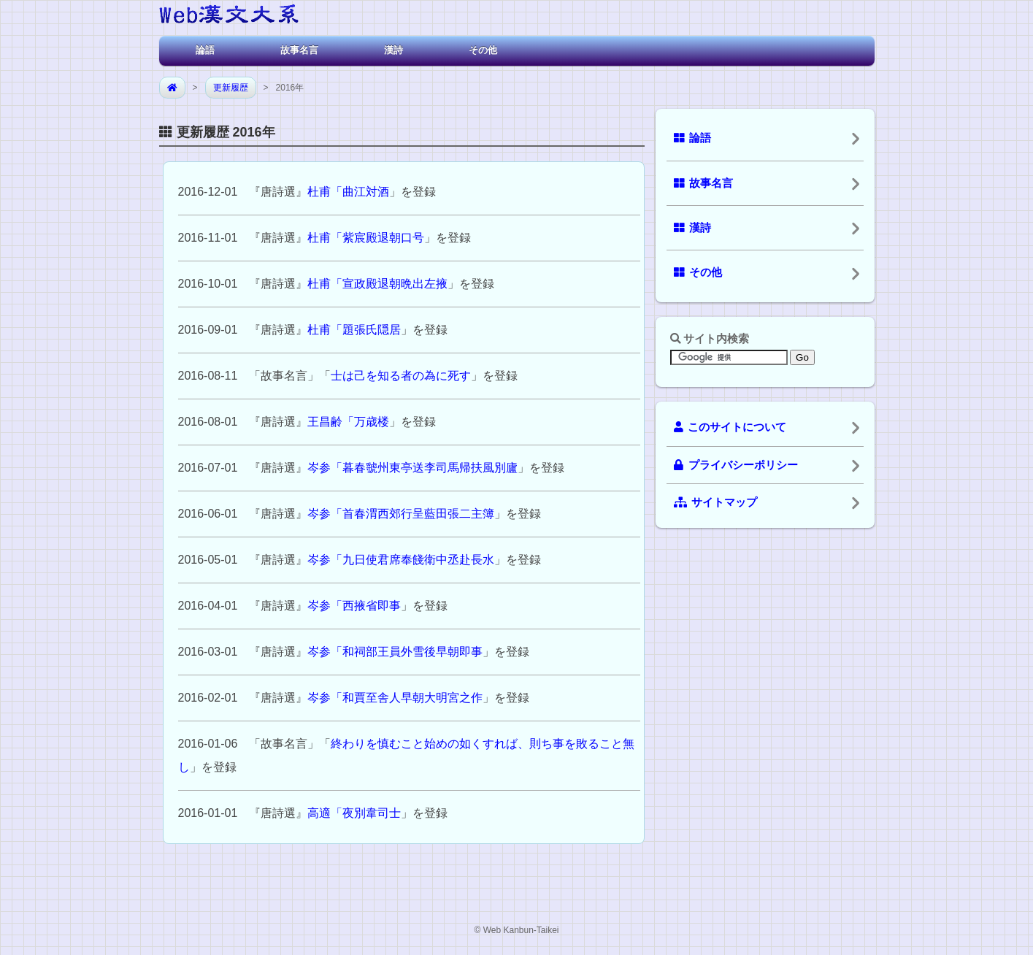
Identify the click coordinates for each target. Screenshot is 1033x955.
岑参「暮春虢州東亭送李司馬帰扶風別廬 (412, 467)
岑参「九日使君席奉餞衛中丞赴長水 (400, 559)
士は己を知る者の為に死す (401, 375)
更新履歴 (230, 88)
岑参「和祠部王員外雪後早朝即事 (395, 651)
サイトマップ (715, 502)
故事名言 (299, 50)
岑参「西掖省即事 (354, 605)
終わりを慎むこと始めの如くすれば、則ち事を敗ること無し (406, 755)
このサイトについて (730, 427)
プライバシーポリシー (736, 465)
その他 (483, 50)
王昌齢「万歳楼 (348, 421)
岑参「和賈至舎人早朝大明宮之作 (395, 697)
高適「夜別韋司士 (354, 813)
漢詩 (393, 50)
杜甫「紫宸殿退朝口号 (365, 237)
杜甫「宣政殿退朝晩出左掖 (377, 283)
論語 (205, 50)
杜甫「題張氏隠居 (354, 329)
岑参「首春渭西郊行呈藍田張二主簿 (400, 513)
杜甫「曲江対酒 (348, 191)
